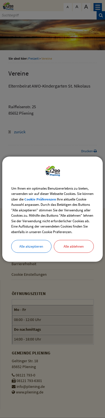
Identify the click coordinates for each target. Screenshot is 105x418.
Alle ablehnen (74, 246)
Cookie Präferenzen (40, 199)
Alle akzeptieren (31, 246)
